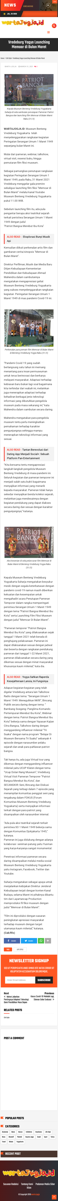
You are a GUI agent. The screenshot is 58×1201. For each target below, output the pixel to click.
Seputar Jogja (29, 1137)
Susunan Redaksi (11, 1184)
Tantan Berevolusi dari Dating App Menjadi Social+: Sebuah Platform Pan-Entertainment (28, 454)
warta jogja (35, 1194)
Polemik (19, 1137)
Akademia (5, 1132)
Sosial (39, 1137)
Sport (45, 1137)
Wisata (11, 1141)
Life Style (20, 949)
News (3, 1137)
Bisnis (13, 1132)
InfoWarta (29, 1132)
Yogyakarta (20, 1141)
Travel (4, 1141)
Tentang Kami (27, 1184)
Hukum (20, 1132)
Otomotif (11, 1137)
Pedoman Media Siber (45, 1184)
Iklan (29, 1188)
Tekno (52, 1137)
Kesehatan (38, 1132)
